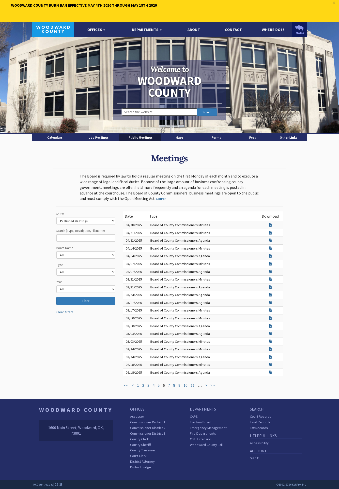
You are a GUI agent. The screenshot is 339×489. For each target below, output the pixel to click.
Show (60, 214)
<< (126, 385)
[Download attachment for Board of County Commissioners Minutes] (270, 225)
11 (193, 385)
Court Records (260, 416)
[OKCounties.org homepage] (299, 29)
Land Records (260, 422)
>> (212, 385)
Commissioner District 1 (147, 422)
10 (185, 385)
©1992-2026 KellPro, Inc (291, 484)
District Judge (140, 467)
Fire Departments (203, 433)
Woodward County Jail (206, 445)
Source (161, 199)
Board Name (64, 248)
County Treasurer (142, 450)
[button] (96, 29)
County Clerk (139, 439)
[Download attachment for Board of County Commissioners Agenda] (270, 240)
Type (59, 265)
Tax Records (259, 428)
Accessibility (259, 443)
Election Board (200, 422)
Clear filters (65, 312)
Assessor (137, 416)
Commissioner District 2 (147, 428)
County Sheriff (140, 445)
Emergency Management (208, 428)
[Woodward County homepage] (53, 29)
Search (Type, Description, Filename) (80, 231)
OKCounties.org (43, 484)
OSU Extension (201, 439)
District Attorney (142, 461)
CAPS (194, 416)
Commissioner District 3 (147, 433)
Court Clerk (138, 456)
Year (59, 282)
